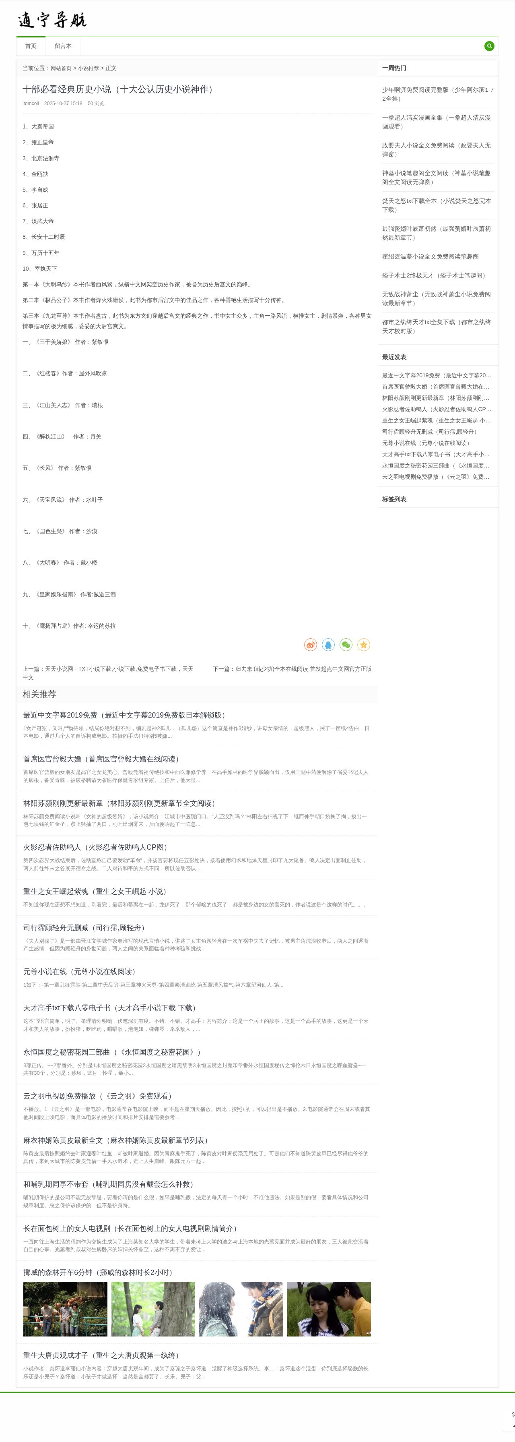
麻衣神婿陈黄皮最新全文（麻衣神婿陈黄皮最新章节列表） (119, 1163)
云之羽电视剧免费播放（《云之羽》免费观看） (101, 1117)
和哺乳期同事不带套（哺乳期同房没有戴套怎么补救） (111, 1210)
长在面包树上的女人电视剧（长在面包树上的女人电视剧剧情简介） (133, 1256)
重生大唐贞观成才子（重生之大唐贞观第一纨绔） (104, 1387)
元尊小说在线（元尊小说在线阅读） (82, 986)
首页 (31, 46)
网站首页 (62, 68)
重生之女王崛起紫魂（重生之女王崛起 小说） (98, 901)
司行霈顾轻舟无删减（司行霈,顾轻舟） (87, 940)
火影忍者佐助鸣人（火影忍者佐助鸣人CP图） (98, 855)
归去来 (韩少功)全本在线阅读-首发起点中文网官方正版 (303, 669)
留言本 (63, 46)
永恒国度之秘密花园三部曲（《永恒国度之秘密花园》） (115, 1071)
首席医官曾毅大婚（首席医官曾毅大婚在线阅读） (104, 762)
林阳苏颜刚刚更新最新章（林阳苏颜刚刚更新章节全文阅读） (122, 809)
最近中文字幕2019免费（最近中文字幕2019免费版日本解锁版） (128, 716)
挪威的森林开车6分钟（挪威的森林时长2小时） (101, 1302)
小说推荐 (91, 68)
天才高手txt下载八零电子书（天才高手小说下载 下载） (113, 1024)
